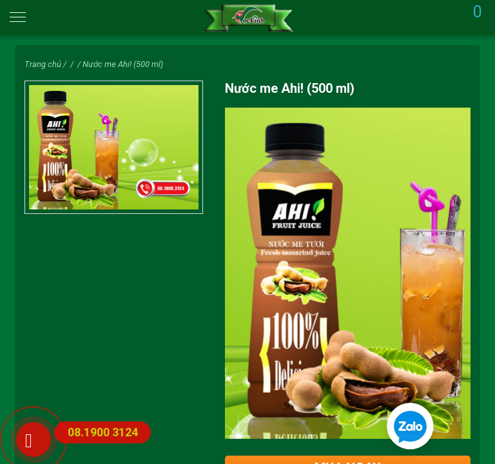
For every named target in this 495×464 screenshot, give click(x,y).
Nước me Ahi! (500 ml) (122, 64)
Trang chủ (42, 64)
